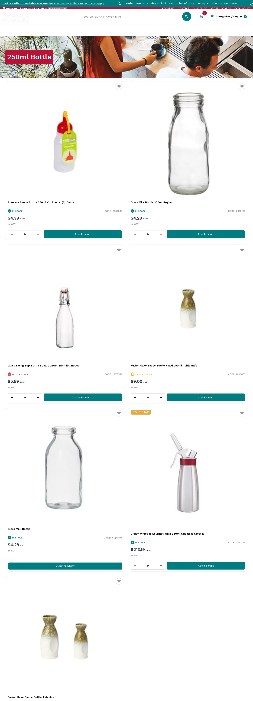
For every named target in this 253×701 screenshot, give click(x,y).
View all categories (233, 300)
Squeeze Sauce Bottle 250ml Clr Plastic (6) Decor (34, 142)
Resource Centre (97, 33)
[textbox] (160, 21)
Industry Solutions (64, 33)
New (130, 33)
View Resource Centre (220, 518)
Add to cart (43, 172)
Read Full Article (31, 604)
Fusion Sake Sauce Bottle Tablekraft (155, 242)
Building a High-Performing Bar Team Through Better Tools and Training (50, 573)
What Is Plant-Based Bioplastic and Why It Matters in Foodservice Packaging (124, 575)
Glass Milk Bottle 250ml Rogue (89, 141)
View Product (34, 279)
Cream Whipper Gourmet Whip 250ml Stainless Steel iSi (94, 249)
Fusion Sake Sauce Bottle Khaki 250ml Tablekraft (218, 142)
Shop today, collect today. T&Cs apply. (61, 3)
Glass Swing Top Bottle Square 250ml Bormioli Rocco (156, 142)
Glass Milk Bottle (19, 242)
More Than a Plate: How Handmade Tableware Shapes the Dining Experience (199, 575)
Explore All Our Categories (126, 403)
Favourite (57, 89)
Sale (118, 33)
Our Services (35, 33)
